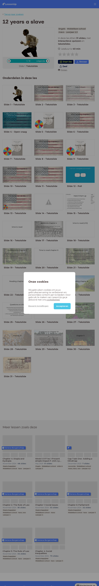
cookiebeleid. (53, 300)
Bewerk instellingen (38, 306)
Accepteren (62, 306)
